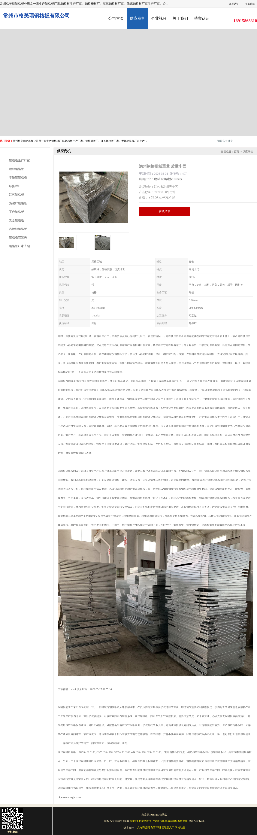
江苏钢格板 (16, 194)
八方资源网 (143, 827)
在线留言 (165, 211)
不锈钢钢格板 (18, 177)
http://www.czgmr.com (69, 797)
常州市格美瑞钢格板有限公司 (171, 821)
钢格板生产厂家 (19, 160)
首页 (236, 151)
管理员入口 (167, 827)
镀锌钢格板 (16, 169)
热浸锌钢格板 (18, 203)
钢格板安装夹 (18, 237)
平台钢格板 (16, 211)
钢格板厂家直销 (19, 246)
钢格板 (177, 179)
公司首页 (116, 18)
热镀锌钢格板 (18, 229)
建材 (157, 179)
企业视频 (159, 18)
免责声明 (156, 827)
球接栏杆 (15, 186)
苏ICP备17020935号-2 (142, 821)
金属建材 (167, 179)
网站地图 (180, 827)
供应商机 (137, 18)
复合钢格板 (16, 220)
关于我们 (180, 18)
